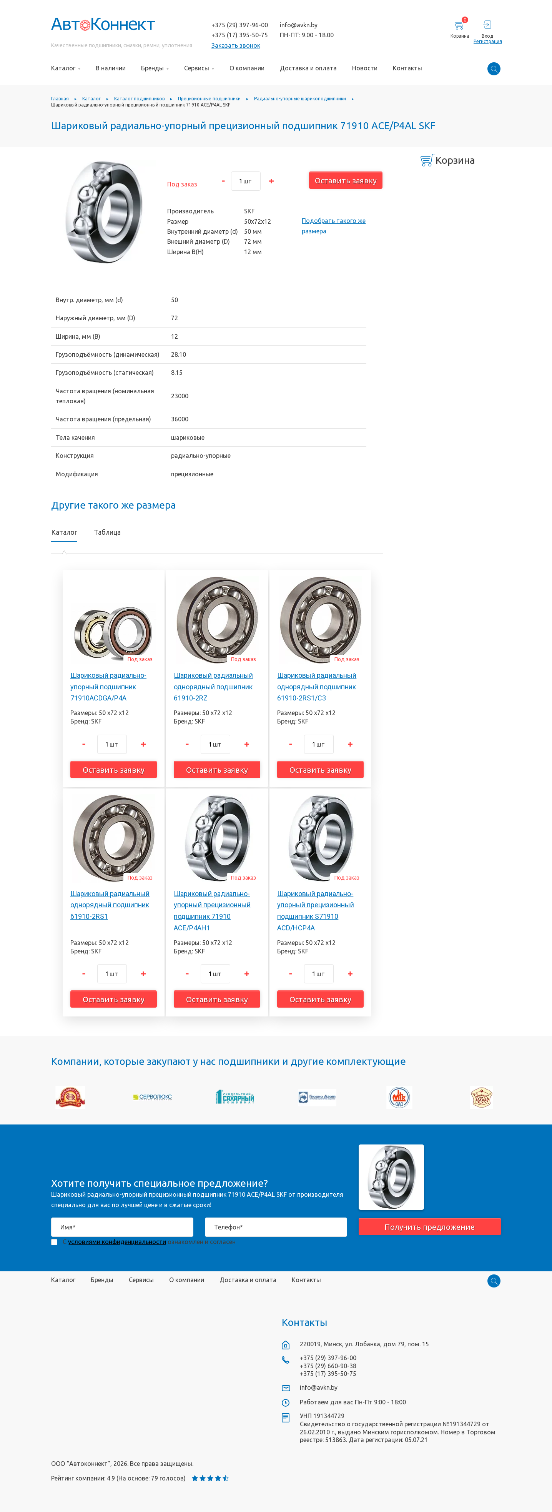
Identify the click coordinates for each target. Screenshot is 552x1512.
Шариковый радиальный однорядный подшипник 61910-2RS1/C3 (316, 686)
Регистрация (487, 41)
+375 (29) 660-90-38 (328, 1365)
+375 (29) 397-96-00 (239, 25)
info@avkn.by (299, 25)
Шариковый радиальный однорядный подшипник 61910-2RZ (213, 686)
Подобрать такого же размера (334, 225)
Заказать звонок (235, 45)
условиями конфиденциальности (117, 1241)
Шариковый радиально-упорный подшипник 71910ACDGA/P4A (108, 686)
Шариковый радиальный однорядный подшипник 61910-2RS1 (110, 905)
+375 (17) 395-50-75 (239, 35)
